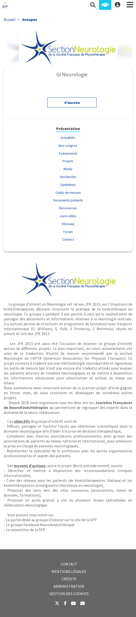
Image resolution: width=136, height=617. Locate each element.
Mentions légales (68, 571)
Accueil (10, 19)
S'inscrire (72, 103)
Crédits (69, 578)
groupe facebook (25, 524)
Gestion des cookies (69, 593)
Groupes (29, 19)
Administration (68, 586)
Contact (69, 564)
